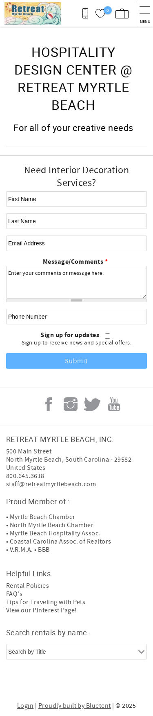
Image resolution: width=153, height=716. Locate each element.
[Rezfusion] (107, 682)
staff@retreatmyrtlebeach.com (51, 484)
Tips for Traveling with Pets (45, 602)
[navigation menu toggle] (145, 13)
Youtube (114, 404)
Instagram (70, 404)
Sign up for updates (70, 335)
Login (25, 706)
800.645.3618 (25, 476)
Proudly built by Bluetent (74, 706)
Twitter (92, 404)
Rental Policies (27, 586)
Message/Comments (75, 261)
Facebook (48, 404)
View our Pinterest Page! (41, 610)
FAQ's (14, 594)
